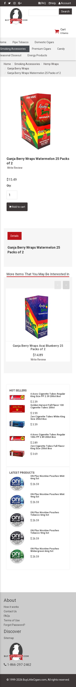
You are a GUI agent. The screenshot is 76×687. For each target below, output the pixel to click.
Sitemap (9, 638)
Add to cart (17, 206)
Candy (61, 48)
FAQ (42, 3)
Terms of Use (12, 620)
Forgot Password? (14, 624)
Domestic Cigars (44, 42)
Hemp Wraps (51, 63)
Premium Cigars (41, 48)
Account (65, 3)
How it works (11, 606)
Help (52, 3)
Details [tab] (15, 235)
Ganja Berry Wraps (18, 68)
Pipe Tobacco (21, 42)
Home (7, 63)
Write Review (15, 167)
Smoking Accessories (27, 63)
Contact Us (10, 611)
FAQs (7, 615)
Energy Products (37, 55)
